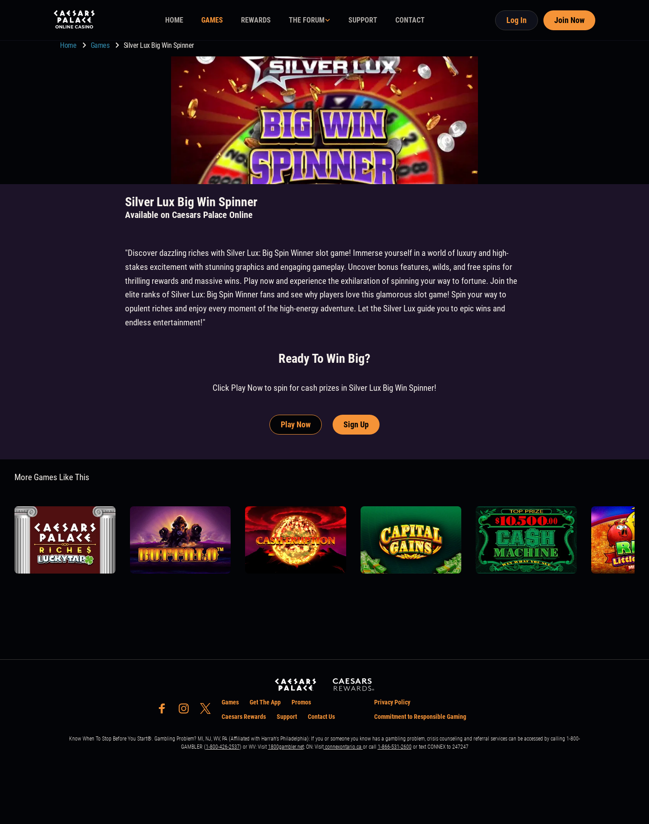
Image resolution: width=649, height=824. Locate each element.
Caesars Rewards (244, 716)
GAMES (212, 20)
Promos (301, 702)
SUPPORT (362, 20)
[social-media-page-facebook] (165, 711)
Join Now (569, 20)
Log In (516, 20)
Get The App (265, 702)
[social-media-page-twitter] (208, 711)
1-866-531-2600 (395, 747)
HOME (174, 20)
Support (287, 716)
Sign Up (356, 424)
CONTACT (410, 20)
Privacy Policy (392, 702)
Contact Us (321, 716)
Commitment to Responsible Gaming (420, 716)
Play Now (296, 424)
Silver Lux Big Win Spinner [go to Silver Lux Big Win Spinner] (159, 45)
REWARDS (256, 20)
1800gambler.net (286, 747)
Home (69, 45)
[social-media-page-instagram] (186, 711)
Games (101, 45)
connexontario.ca (343, 747)
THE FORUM (306, 20)
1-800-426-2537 (223, 747)
